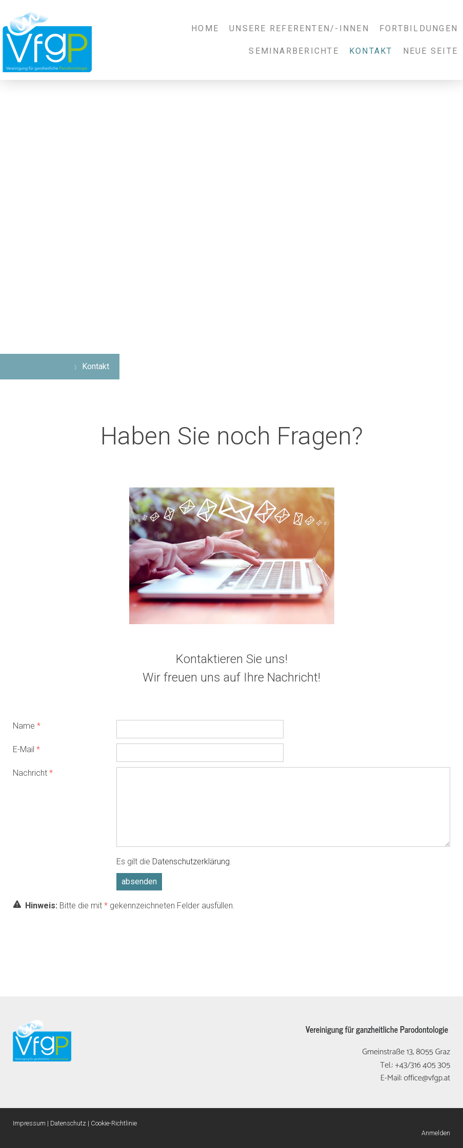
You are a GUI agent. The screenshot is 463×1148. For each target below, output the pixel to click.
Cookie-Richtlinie (114, 1123)
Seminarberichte (294, 51)
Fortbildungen (418, 28)
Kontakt (371, 51)
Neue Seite (430, 51)
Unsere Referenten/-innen (299, 28)
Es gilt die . (174, 861)
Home (205, 28)
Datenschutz (68, 1123)
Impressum (29, 1123)
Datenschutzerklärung (191, 861)
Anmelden (435, 1133)
